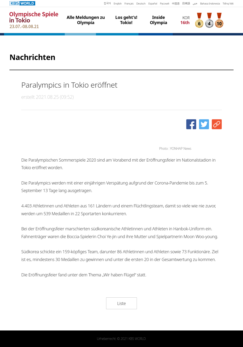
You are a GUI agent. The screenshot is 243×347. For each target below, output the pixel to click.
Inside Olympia (158, 20)
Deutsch (141, 3)
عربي (195, 3)
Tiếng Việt (228, 3)
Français (128, 3)
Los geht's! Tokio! (126, 20)
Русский (164, 3)
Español (152, 3)
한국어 (107, 3)
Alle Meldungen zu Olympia (86, 20)
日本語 (186, 3)
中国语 (175, 3)
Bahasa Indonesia (210, 3)
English (118, 3)
